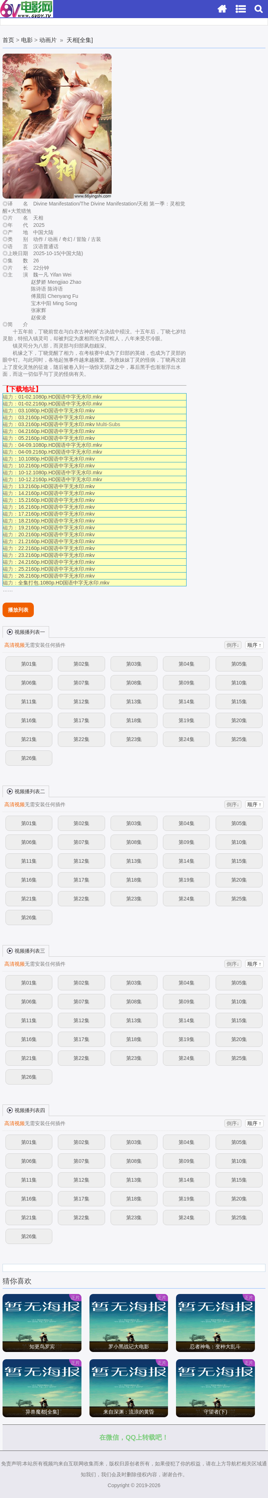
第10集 (239, 683)
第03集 (134, 664)
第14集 (187, 701)
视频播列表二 (26, 791)
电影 (27, 40)
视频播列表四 (26, 1110)
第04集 (187, 664)
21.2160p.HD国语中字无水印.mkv (56, 541)
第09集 (187, 683)
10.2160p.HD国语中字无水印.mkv (56, 466)
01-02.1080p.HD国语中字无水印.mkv (60, 397)
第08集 (134, 683)
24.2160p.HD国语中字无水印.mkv (56, 562)
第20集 (239, 720)
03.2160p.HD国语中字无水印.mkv (56, 417)
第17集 (81, 720)
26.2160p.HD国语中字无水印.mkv (56, 576)
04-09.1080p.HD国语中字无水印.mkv (60, 445)
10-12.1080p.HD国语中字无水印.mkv (60, 472)
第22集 (81, 739)
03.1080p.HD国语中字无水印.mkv (56, 410)
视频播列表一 (26, 631)
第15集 (239, 701)
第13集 (134, 701)
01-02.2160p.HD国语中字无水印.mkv (60, 404)
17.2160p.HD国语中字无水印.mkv (56, 514)
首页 (8, 40)
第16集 (29, 720)
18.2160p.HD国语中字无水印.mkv (56, 521)
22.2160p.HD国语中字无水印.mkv (56, 548)
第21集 (29, 739)
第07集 (81, 683)
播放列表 (18, 610)
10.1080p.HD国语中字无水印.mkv (56, 459)
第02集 (81, 664)
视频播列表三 (26, 950)
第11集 (29, 701)
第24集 (187, 739)
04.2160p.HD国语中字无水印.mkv (56, 431)
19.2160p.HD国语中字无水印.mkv (56, 527)
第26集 (29, 758)
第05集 (239, 664)
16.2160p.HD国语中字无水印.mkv (56, 507)
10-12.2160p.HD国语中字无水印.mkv (60, 479)
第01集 (29, 664)
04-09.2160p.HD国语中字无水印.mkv (60, 452)
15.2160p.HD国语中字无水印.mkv (56, 500)
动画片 (48, 40)
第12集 (81, 701)
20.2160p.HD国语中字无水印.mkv (56, 534)
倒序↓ (233, 645)
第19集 (187, 720)
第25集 (239, 739)
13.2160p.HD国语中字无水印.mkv (56, 486)
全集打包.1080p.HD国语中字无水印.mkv (63, 583)
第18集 (134, 720)
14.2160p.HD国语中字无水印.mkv (56, 493)
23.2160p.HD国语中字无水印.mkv (56, 555)
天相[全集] (80, 40)
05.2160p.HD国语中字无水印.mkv (56, 438)
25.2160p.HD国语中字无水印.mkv (56, 569)
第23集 (134, 739)
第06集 (29, 683)
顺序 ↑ (254, 645)
